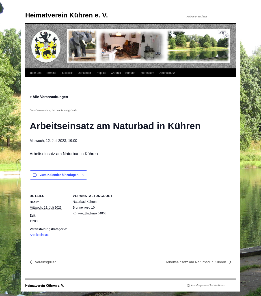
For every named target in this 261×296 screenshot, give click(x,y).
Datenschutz (167, 72)
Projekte (101, 72)
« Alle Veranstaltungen (49, 97)
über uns (36, 72)
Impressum (147, 72)
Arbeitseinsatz (40, 235)
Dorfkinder (84, 72)
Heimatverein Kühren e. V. (66, 15)
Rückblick (67, 72)
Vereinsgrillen (45, 262)
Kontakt (130, 72)
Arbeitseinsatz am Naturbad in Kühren (196, 262)
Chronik (116, 72)
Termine (51, 72)
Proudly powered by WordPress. (208, 285)
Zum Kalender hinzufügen (59, 175)
